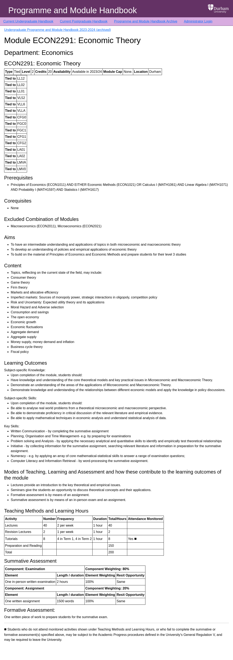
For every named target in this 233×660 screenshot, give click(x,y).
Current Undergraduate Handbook (28, 21)
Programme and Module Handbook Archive (145, 21)
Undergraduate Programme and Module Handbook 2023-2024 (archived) (57, 30)
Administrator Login (198, 21)
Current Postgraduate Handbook (83, 21)
